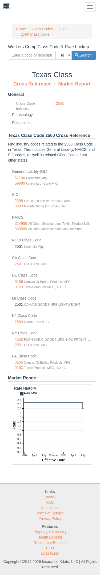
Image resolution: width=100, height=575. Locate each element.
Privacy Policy (50, 518)
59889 (20, 183)
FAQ (50, 502)
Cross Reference (32, 84)
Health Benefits (50, 537)
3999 (19, 206)
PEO (50, 548)
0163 (19, 287)
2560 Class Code (35, 34)
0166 (19, 281)
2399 (19, 201)
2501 (19, 264)
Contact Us (50, 508)
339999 (21, 229)
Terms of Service (50, 513)
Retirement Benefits (50, 542)
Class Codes (42, 29)
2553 (19, 339)
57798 (20, 178)
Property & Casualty (50, 532)
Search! (84, 55)
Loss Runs (50, 553)
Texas (64, 29)
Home (21, 29)
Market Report (74, 84)
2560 (60, 103)
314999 (21, 223)
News (50, 497)
